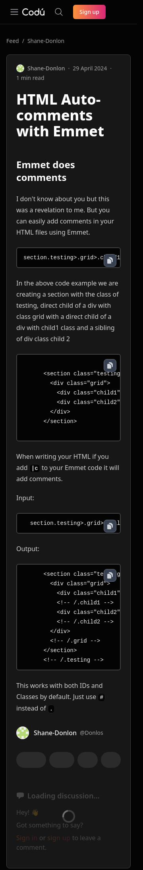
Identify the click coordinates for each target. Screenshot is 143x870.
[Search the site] (59, 12)
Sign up (89, 12)
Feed (12, 41)
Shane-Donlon (45, 41)
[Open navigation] (14, 12)
